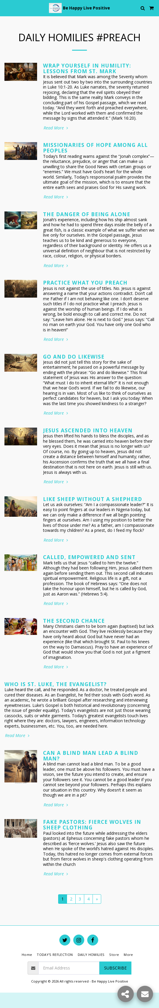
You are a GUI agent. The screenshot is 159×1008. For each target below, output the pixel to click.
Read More (56, 128)
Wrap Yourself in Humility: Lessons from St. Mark (87, 68)
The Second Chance (74, 620)
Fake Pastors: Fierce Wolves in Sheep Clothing (92, 824)
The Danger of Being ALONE (86, 214)
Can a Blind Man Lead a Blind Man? (90, 755)
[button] (6, 8)
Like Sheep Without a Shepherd (92, 499)
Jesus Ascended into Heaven (88, 430)
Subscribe (115, 968)
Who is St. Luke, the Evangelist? (55, 684)
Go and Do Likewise (73, 356)
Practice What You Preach (85, 282)
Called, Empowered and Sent (89, 557)
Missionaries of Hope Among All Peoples (95, 147)
